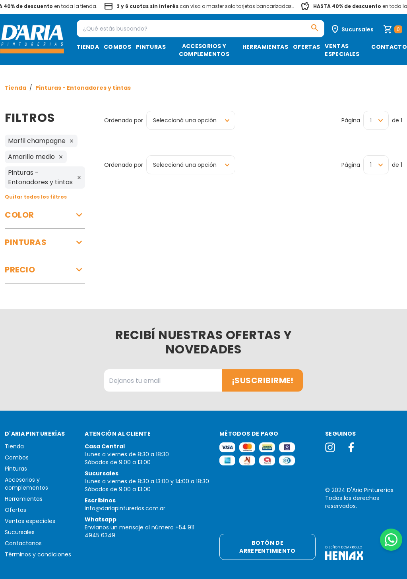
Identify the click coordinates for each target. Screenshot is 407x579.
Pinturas (151, 47)
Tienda (88, 47)
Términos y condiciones (38, 554)
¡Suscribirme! (263, 380)
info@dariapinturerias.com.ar (125, 508)
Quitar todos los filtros (36, 196)
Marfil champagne (41, 140)
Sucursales (20, 532)
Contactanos (23, 543)
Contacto (389, 47)
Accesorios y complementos (204, 50)
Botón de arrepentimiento (267, 547)
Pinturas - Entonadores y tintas (83, 88)
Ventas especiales (342, 50)
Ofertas (306, 47)
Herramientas (265, 47)
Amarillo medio (36, 156)
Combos (117, 47)
